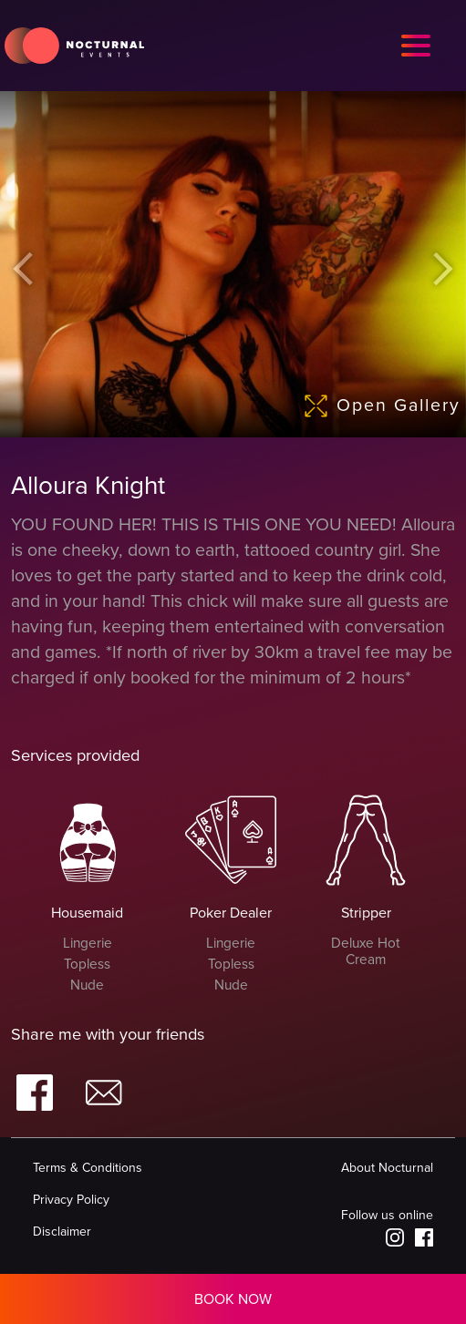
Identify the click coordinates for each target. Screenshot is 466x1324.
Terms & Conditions (87, 1167)
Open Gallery (384, 406)
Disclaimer (62, 1231)
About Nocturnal (387, 1167)
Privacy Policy (71, 1199)
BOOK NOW (233, 1299)
